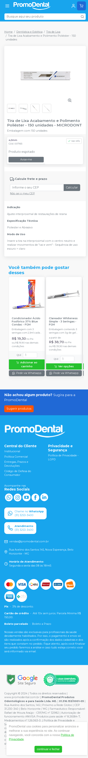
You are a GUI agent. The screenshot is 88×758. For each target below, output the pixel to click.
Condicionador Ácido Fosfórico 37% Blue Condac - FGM (26, 321)
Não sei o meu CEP (22, 193)
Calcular (72, 187)
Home (8, 31)
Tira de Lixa (53, 31)
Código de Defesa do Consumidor (17, 473)
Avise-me (26, 159)
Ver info (74, 141)
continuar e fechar (48, 749)
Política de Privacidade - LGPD (63, 457)
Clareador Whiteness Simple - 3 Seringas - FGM (63, 321)
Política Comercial (16, 456)
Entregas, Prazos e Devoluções (16, 464)
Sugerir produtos (19, 408)
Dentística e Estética (29, 31)
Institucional (12, 451)
